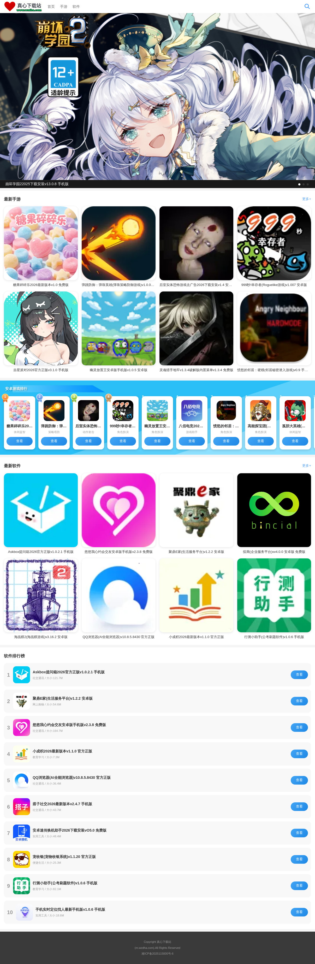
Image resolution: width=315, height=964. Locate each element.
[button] (299, 184)
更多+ (306, 199)
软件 (76, 6)
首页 (51, 6)
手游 (63, 6)
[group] (157, 96)
